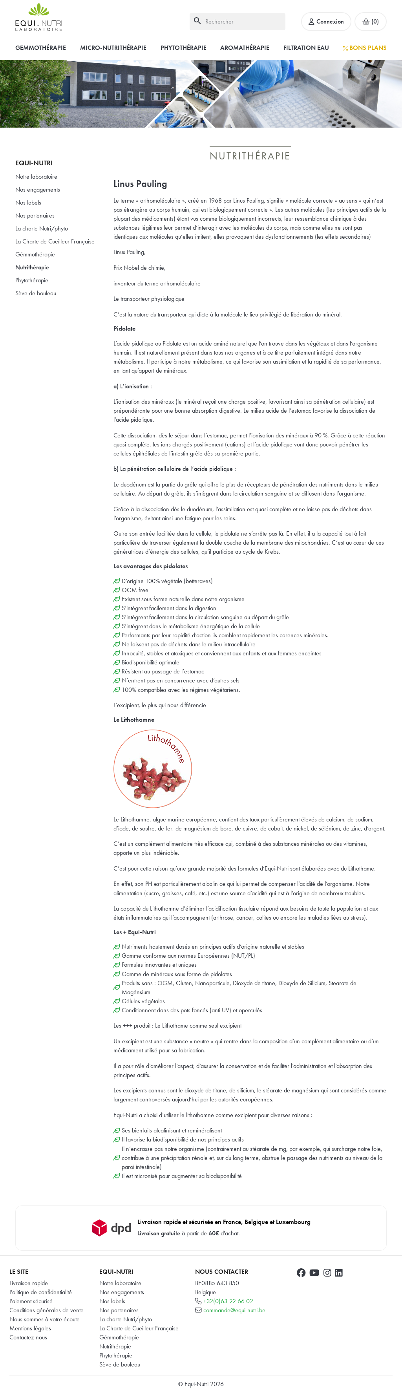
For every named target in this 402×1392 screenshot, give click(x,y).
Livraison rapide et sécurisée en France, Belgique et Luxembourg (224, 1222)
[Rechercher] (237, 21)
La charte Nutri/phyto (41, 228)
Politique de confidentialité (40, 1292)
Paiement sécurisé (31, 1301)
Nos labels (28, 202)
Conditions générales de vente (46, 1310)
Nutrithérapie (32, 267)
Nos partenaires (35, 215)
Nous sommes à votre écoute (44, 1319)
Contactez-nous (28, 1337)
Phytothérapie (31, 280)
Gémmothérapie (35, 254)
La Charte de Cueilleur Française (55, 241)
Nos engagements (37, 189)
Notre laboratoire (36, 176)
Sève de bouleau (35, 293)
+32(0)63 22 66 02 (228, 1301)
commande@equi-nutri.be (234, 1310)
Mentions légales (30, 1328)
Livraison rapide (28, 1283)
